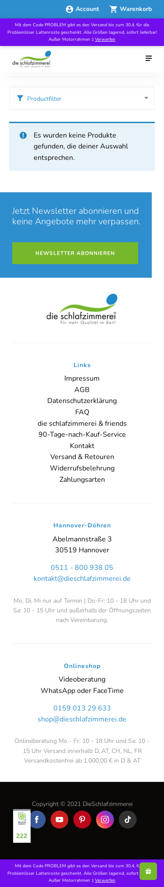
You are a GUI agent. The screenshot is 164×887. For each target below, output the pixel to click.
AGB (82, 390)
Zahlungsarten (82, 479)
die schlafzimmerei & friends (82, 423)
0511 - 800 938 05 (82, 567)
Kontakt (82, 446)
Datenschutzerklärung (82, 401)
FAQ (82, 412)
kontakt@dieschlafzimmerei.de (82, 578)
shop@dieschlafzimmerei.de (82, 719)
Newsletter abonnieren (75, 253)
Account (83, 9)
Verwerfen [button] (105, 39)
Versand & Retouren (82, 457)
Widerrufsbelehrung (82, 468)
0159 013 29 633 (82, 708)
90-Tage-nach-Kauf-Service (82, 434)
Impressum (82, 378)
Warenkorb (130, 9)
